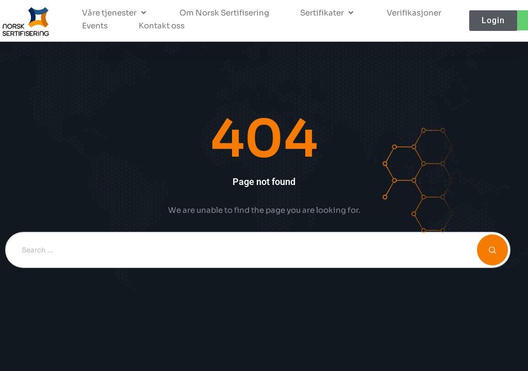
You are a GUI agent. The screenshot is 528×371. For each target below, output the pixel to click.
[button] (115, 13)
